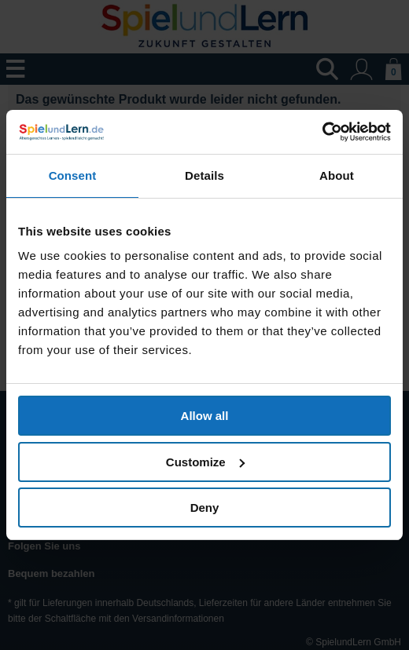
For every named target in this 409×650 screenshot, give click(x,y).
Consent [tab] (73, 175)
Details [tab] (204, 175)
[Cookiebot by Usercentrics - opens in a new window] (322, 132)
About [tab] (336, 175)
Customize (205, 462)
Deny (204, 507)
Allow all (205, 415)
